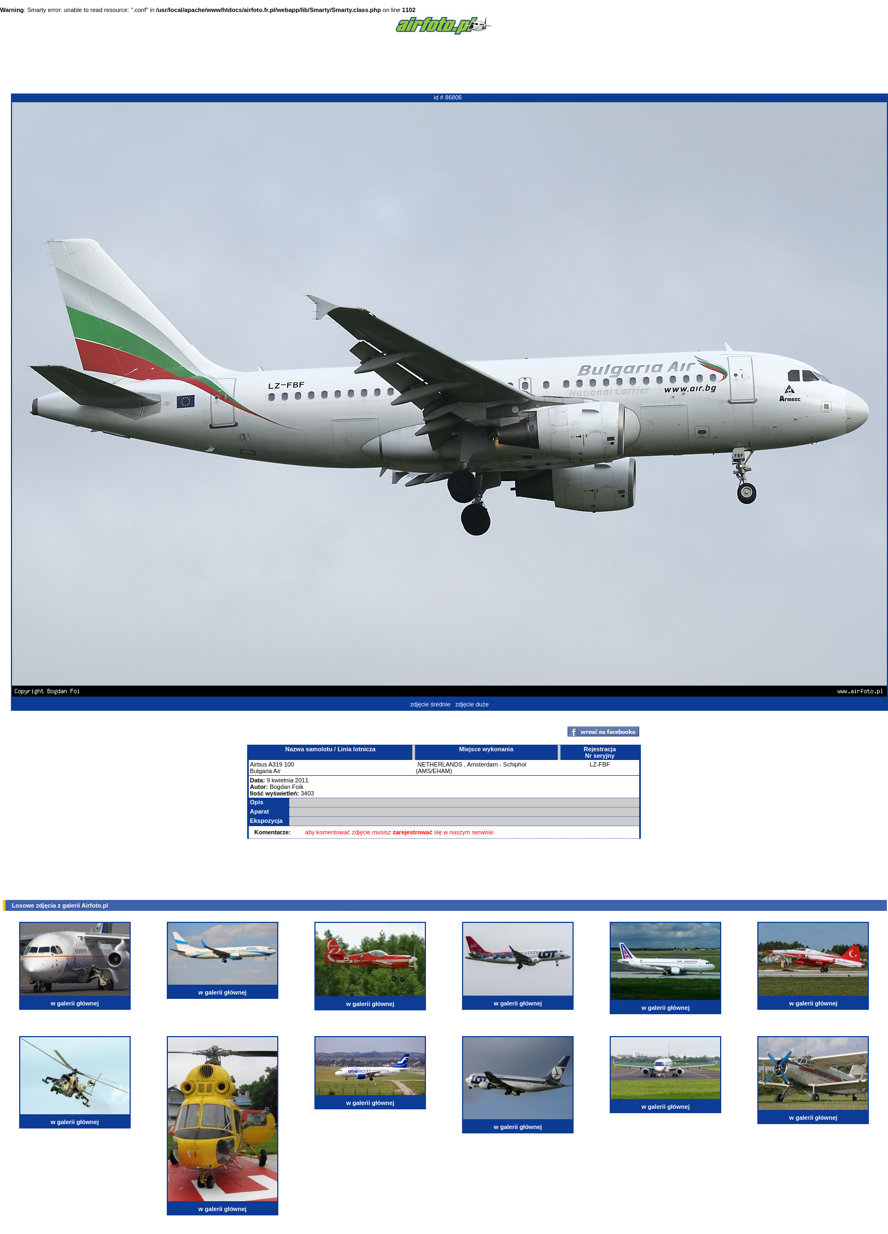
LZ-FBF (599, 764)
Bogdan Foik (286, 786)
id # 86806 (447, 97)
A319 (275, 764)
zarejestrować (413, 832)
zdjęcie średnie (430, 704)
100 (289, 764)
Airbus (258, 764)
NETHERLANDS (440, 764)
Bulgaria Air (265, 771)
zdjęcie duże (472, 704)
